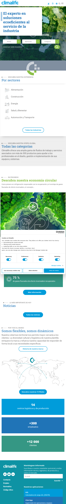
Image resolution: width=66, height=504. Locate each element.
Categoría (47, 41)
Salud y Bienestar (19, 110)
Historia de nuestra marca (33, 349)
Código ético (8, 490)
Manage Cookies (56, 265)
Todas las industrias (33, 130)
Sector (9, 41)
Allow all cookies (54, 270)
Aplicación (28, 41)
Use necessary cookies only (12, 270)
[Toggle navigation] (62, 3)
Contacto (6, 480)
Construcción (17, 96)
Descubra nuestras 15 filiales (33, 392)
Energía (14, 103)
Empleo (6, 483)
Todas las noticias (33, 315)
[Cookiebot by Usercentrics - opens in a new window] (57, 232)
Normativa (7, 487)
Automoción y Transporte (22, 117)
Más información (34, 292)
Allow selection (33, 270)
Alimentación (17, 89)
